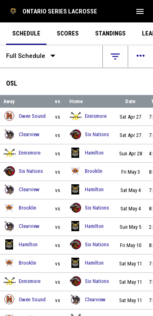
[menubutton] (140, 11)
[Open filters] (115, 56)
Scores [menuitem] (68, 33)
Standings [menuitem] (110, 33)
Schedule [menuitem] (26, 33)
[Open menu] (140, 56)
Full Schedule (32, 56)
